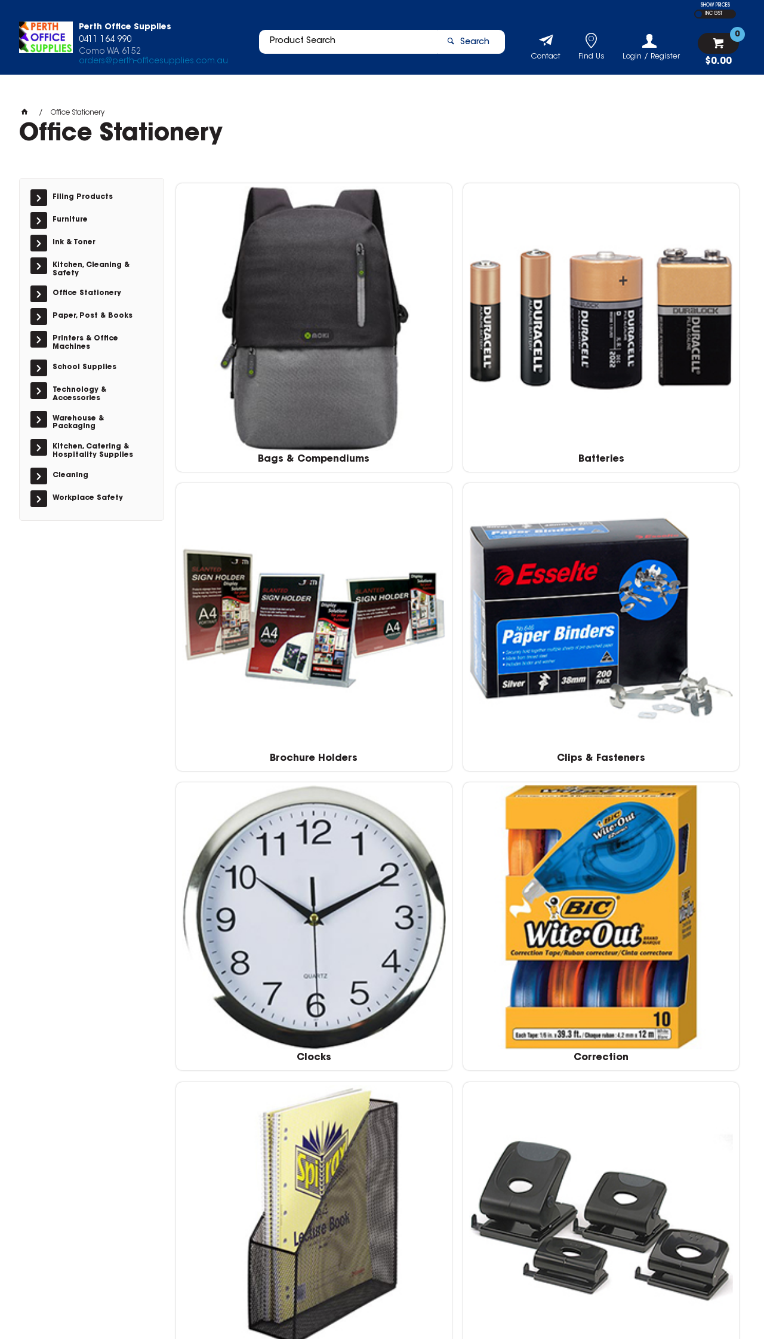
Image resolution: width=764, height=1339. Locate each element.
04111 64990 (559, 1180)
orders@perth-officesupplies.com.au (153, 64)
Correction (385, 523)
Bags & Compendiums (242, 338)
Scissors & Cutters (529, 893)
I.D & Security (242, 708)
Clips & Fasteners (673, 338)
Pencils (673, 708)
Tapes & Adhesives (385, 1077)
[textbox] (342, 46)
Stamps (673, 893)
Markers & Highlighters (386, 708)
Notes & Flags (529, 708)
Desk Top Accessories (529, 523)
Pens (242, 893)
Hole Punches (673, 523)
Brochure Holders (529, 338)
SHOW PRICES (715, 5)
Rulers (385, 893)
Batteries (386, 338)
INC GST (713, 13)
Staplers (242, 1077)
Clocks (242, 523)
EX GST (698, 14)
